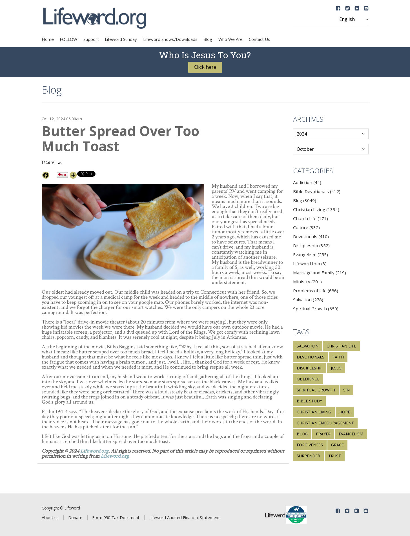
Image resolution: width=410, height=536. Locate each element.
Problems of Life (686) (315, 290)
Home (48, 39)
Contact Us (259, 39)
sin (346, 390)
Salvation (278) (308, 299)
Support (91, 39)
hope (344, 412)
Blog (207, 39)
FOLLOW (68, 39)
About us (50, 517)
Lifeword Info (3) (310, 263)
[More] (73, 175)
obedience (308, 379)
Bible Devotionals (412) (316, 191)
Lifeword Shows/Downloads (170, 39)
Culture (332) (306, 227)
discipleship (310, 368)
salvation (307, 346)
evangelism (351, 434)
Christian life (341, 346)
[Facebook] (45, 175)
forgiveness (310, 445)
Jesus (336, 368)
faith (338, 357)
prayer (323, 434)
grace (337, 445)
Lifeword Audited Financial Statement (184, 517)
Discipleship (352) (311, 245)
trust (334, 456)
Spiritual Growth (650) (315, 308)
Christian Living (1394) (316, 209)
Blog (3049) (304, 200)
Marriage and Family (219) (319, 272)
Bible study (309, 401)
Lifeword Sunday (121, 39)
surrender (308, 456)
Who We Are (230, 39)
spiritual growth (316, 390)
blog (302, 434)
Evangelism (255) (310, 254)
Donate (75, 517)
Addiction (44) (307, 182)
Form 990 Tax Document (115, 517)
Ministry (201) (307, 281)
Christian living (314, 412)
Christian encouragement (325, 423)
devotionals (310, 357)
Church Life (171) (310, 218)
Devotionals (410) (311, 236)
